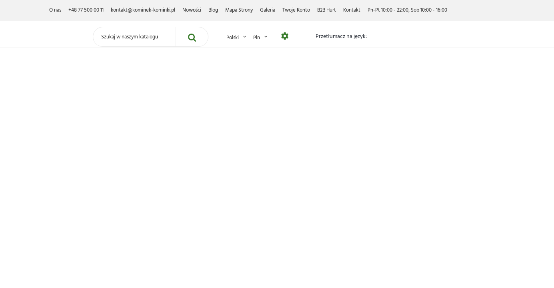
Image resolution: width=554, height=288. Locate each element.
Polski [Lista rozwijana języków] (236, 37)
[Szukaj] (134, 37)
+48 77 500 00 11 (86, 10)
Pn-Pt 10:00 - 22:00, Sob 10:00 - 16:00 (407, 10)
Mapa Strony (239, 10)
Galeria (268, 10)
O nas (55, 10)
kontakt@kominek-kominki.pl (143, 10)
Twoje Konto (296, 10)
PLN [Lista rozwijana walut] (260, 37)
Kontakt (352, 10)
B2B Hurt (327, 10)
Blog (213, 10)
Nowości (192, 10)
